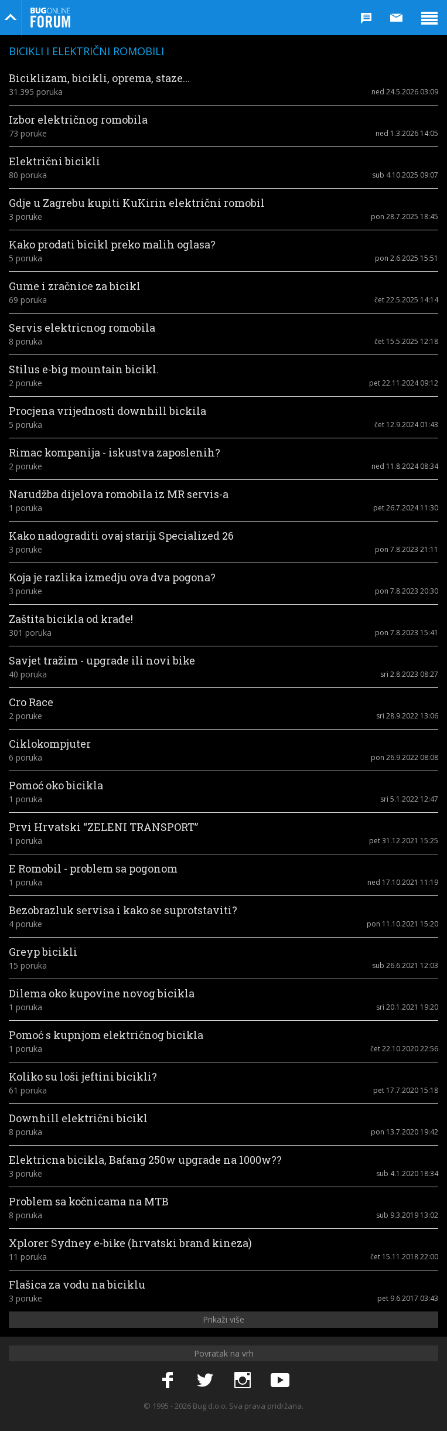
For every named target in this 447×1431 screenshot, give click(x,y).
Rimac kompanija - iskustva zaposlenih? (114, 452)
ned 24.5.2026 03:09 (404, 92)
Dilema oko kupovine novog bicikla (102, 993)
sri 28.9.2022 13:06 (407, 716)
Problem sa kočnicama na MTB (89, 1201)
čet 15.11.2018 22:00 (404, 1257)
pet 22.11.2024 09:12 (403, 383)
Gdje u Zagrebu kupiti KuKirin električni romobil (137, 203)
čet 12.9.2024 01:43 (406, 425)
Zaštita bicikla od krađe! (71, 619)
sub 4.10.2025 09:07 (405, 175)
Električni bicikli (54, 161)
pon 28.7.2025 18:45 (404, 217)
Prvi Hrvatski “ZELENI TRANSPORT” (103, 827)
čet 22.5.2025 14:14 (406, 300)
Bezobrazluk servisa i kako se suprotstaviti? (123, 910)
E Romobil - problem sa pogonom (93, 868)
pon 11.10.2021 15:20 (402, 924)
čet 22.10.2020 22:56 (404, 1049)
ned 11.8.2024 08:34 (404, 466)
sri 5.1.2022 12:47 (409, 799)
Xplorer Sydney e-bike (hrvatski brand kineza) (130, 1243)
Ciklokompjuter (50, 744)
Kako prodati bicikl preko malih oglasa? (112, 244)
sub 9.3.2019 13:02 (407, 1215)
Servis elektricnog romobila (82, 328)
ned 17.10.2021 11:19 (402, 882)
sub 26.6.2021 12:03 (405, 965)
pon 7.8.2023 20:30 (406, 591)
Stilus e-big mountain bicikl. (84, 369)
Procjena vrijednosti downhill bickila (107, 411)
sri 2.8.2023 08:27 (409, 674)
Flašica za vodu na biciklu (77, 1284)
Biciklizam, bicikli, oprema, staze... (99, 78)
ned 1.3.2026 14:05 (407, 133)
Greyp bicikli (43, 952)
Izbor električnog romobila (78, 120)
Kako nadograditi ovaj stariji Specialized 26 (121, 536)
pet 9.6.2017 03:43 (407, 1298)
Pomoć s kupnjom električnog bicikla (106, 1035)
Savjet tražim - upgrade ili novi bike (102, 660)
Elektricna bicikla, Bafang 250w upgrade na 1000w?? (145, 1160)
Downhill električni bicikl (78, 1118)
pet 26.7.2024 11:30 (405, 508)
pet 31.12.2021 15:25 (403, 841)
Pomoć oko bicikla (56, 785)
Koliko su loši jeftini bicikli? (83, 1076)
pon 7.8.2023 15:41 (406, 633)
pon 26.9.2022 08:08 (404, 757)
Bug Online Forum (50, 18)
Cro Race (31, 702)
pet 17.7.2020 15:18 (405, 1090)
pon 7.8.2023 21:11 (406, 549)
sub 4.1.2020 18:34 (407, 1173)
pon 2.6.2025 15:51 (406, 258)
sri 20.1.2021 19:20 (407, 1007)
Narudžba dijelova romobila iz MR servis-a (118, 494)
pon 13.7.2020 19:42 (404, 1132)
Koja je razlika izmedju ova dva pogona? (112, 577)
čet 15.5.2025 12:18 (406, 341)
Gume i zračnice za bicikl (75, 286)
